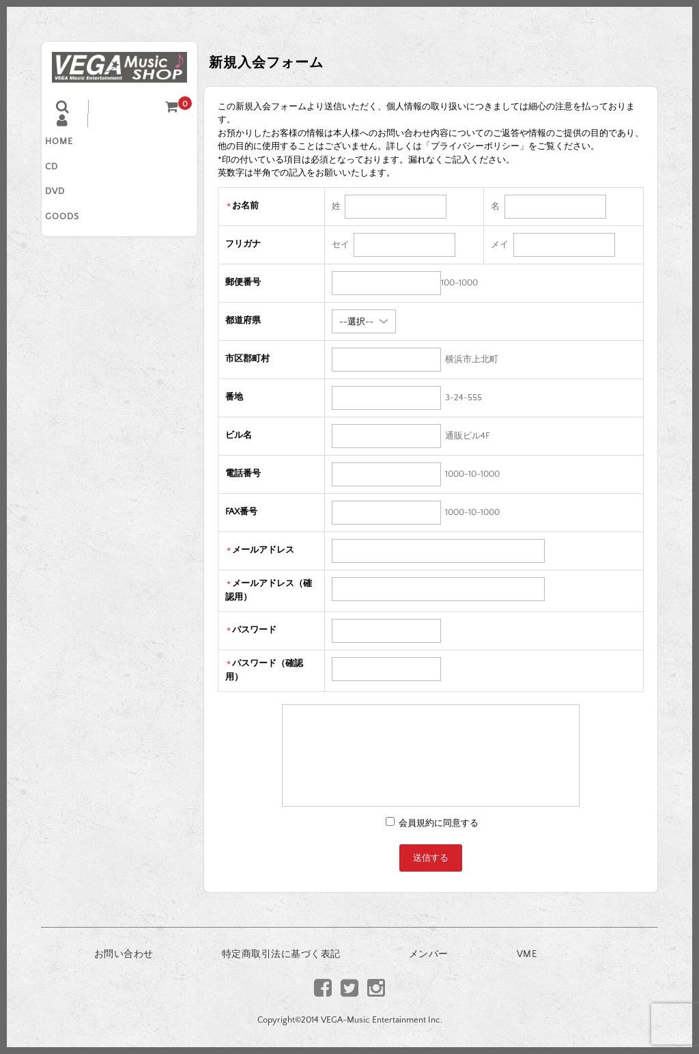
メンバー (428, 954)
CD (61, 172)
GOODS (72, 229)
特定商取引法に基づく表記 (281, 954)
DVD (65, 201)
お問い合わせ (124, 954)
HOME (69, 143)
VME (527, 954)
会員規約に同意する (438, 823)
